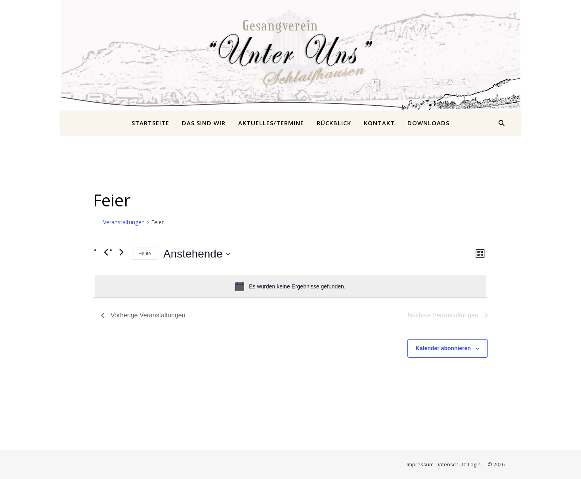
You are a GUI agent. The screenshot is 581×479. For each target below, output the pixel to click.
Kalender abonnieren (443, 348)
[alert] (290, 286)
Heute (144, 253)
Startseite (150, 123)
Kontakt (379, 123)
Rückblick (334, 123)
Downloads (428, 123)
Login (474, 464)
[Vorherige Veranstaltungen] (106, 252)
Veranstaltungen (124, 222)
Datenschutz (451, 464)
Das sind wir (204, 123)
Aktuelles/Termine (271, 123)
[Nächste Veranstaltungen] (121, 252)
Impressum (420, 464)
